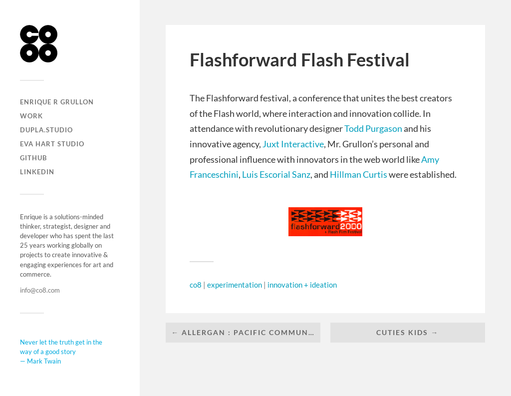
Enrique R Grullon (57, 102)
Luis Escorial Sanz (276, 174)
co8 (196, 284)
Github (33, 158)
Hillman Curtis (358, 174)
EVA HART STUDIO (52, 144)
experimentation (234, 284)
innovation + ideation (302, 284)
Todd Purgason (373, 128)
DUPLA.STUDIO (46, 130)
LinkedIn (37, 172)
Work (31, 116)
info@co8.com (40, 290)
